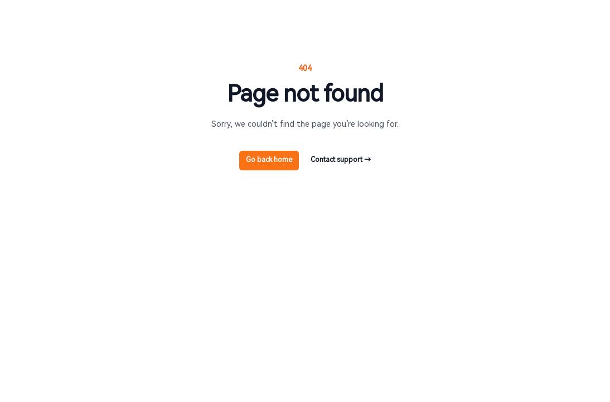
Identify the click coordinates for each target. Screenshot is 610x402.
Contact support (341, 160)
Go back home (269, 160)
